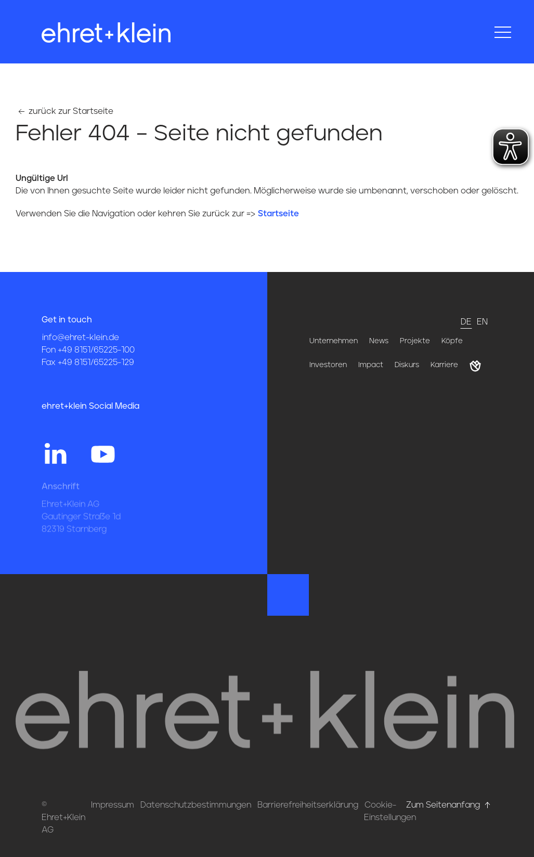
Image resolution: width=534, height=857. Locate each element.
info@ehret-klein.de (80, 337)
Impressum (112, 805)
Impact (370, 365)
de (466, 322)
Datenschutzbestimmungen (195, 805)
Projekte (415, 341)
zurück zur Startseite (64, 111)
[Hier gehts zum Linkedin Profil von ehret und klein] (55, 452)
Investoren (328, 365)
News (378, 341)
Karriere (444, 365)
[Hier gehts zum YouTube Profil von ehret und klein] (102, 452)
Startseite (278, 214)
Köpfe (452, 341)
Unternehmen (333, 341)
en (482, 322)
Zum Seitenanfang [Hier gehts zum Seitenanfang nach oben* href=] (449, 805)
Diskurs (407, 365)
